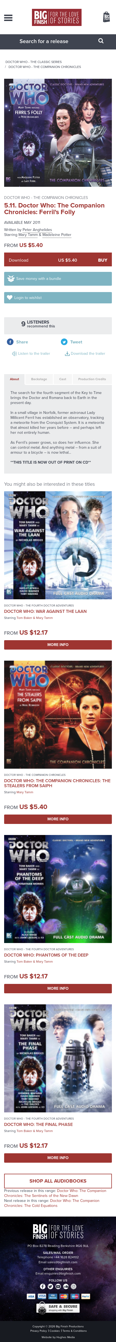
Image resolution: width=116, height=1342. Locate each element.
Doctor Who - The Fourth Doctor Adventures (39, 605)
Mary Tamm (28, 235)
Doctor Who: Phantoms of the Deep (46, 955)
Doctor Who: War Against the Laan (45, 611)
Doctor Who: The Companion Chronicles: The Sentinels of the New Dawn (55, 1193)
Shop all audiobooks (58, 1181)
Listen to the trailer (34, 353)
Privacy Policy (38, 1331)
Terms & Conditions (75, 1331)
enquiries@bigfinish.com (62, 1273)
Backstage (39, 379)
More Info (58, 645)
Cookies (55, 1331)
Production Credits (92, 379)
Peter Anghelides (37, 230)
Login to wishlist (28, 298)
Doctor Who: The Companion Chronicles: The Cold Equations (51, 1203)
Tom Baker (24, 617)
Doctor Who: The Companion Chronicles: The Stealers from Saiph (57, 783)
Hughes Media (65, 1337)
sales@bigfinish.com (62, 1262)
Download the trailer (88, 353)
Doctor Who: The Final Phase (38, 1124)
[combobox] (51, 41)
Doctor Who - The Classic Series (34, 61)
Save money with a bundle (38, 279)
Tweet (76, 342)
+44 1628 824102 (66, 1257)
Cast (62, 379)
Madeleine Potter (56, 235)
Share (22, 342)
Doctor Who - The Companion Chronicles (45, 66)
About (14, 379)
